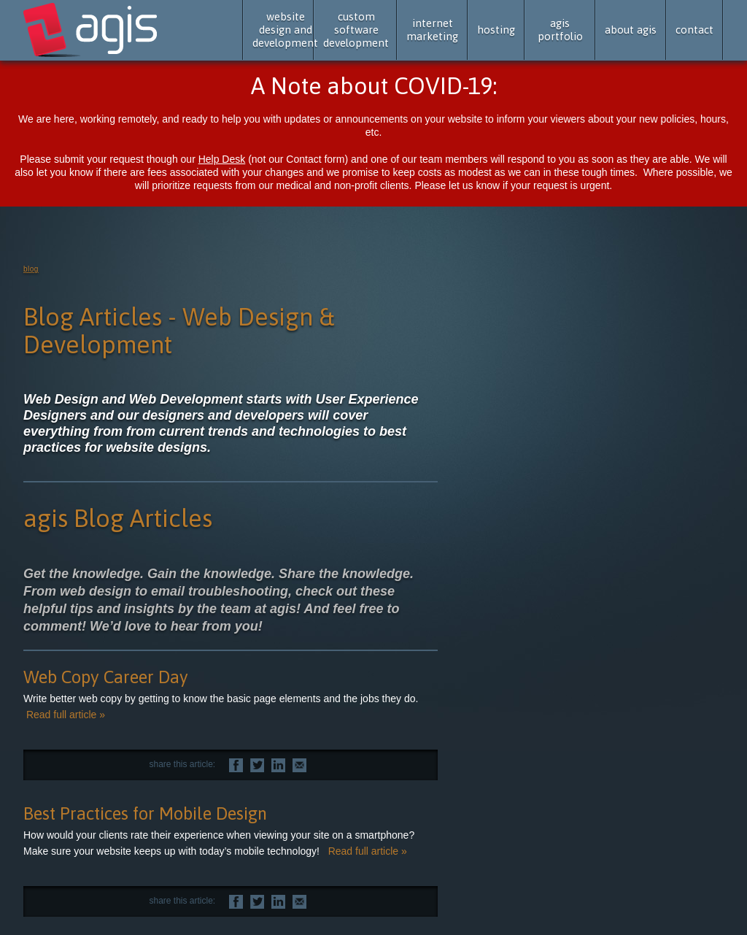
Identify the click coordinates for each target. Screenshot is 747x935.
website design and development (285, 29)
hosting (496, 29)
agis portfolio (560, 29)
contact (694, 29)
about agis (631, 29)
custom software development (356, 29)
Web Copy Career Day (105, 677)
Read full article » (65, 714)
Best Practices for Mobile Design (145, 813)
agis (91, 30)
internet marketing (432, 29)
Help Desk (222, 159)
